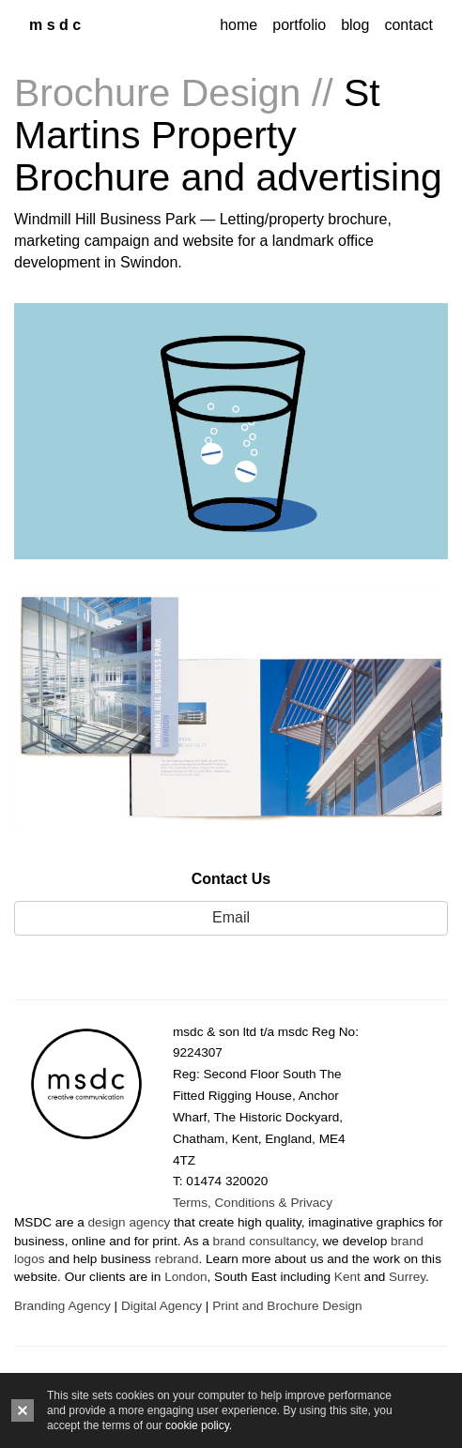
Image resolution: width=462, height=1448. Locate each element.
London (185, 1277)
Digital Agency (161, 1306)
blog (355, 25)
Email (231, 917)
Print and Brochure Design (287, 1306)
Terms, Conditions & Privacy (252, 1203)
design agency (129, 1222)
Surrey (407, 1277)
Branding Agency (62, 1306)
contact (408, 25)
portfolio (299, 25)
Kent (347, 1277)
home (238, 25)
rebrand (177, 1259)
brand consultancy (264, 1241)
